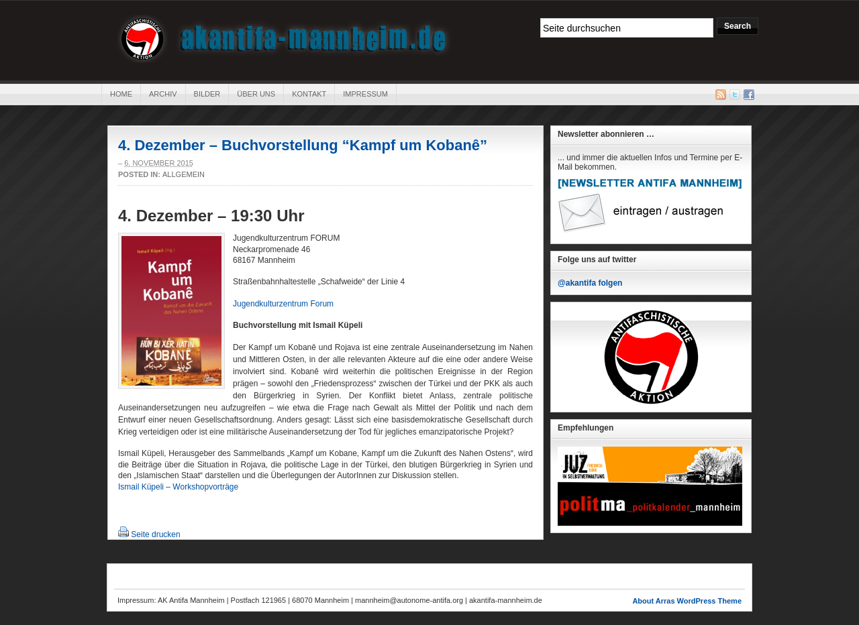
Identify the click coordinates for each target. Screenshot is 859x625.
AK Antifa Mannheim (284, 39)
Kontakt (309, 94)
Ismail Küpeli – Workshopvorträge (178, 487)
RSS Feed (720, 94)
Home (121, 94)
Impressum (365, 94)
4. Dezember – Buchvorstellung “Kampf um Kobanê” (302, 145)
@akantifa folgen (590, 283)
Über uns (256, 94)
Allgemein (183, 174)
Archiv (163, 94)
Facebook (749, 94)
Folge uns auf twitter (597, 259)
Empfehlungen (585, 428)
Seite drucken (155, 534)
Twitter (734, 94)
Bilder (207, 94)
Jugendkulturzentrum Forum (283, 303)
